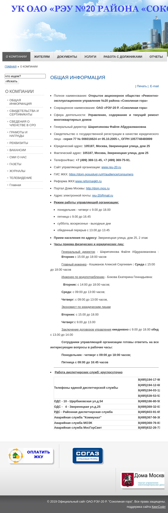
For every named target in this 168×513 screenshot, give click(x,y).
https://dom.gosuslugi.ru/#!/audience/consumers (101, 174)
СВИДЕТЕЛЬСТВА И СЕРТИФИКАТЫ (24, 112)
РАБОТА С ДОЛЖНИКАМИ (123, 56)
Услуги (90, 56)
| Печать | (142, 86)
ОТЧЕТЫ (156, 56)
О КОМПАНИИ (16, 56)
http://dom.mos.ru (98, 188)
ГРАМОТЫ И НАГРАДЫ (18, 134)
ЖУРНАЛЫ (17, 171)
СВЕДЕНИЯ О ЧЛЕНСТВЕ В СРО (22, 123)
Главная (15, 185)
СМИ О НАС (18, 157)
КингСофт (159, 506)
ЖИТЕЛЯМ (42, 56)
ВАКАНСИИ (17, 150)
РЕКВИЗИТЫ (18, 143)
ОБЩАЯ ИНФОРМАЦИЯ (20, 101)
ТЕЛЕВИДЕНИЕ (20, 178)
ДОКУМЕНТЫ (67, 56)
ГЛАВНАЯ (11, 66)
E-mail (154, 86)
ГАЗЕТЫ (15, 164)
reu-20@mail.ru (102, 195)
